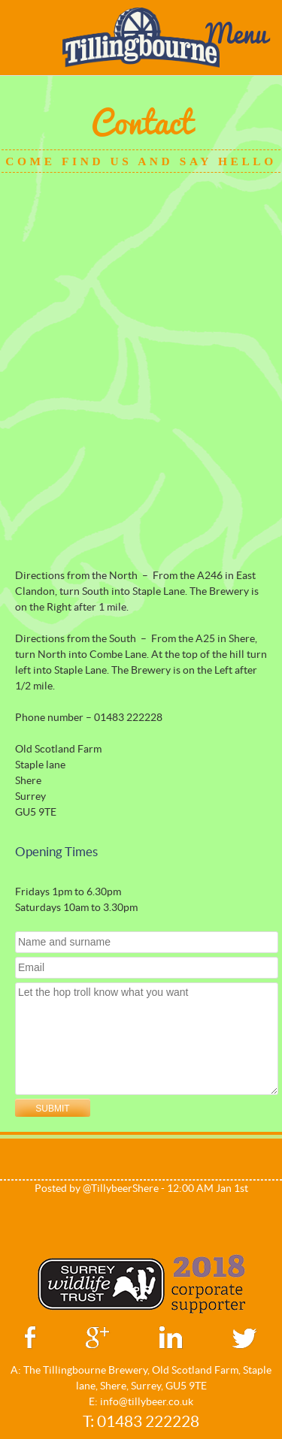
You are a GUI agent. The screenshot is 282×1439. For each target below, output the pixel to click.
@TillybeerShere (121, 1188)
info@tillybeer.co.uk (146, 1401)
